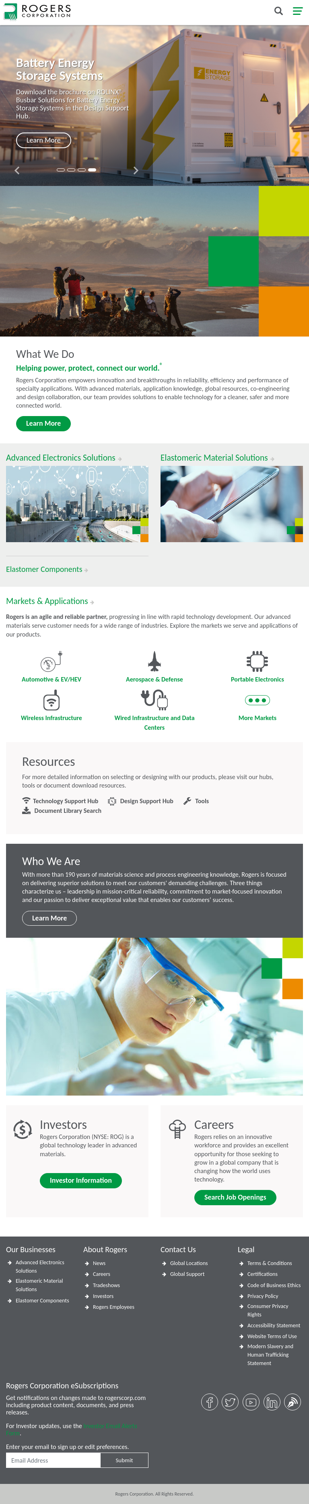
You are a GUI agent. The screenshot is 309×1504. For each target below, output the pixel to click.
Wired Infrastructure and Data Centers (154, 710)
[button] (61, 169)
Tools (196, 801)
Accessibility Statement (273, 1325)
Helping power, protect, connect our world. (89, 368)
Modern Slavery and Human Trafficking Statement (270, 1355)
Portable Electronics (257, 667)
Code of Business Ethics (274, 1285)
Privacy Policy (262, 1296)
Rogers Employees (113, 1307)
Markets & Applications (50, 601)
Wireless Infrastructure (51, 706)
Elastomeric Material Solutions (39, 1285)
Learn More (43, 423)
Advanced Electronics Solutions (40, 1266)
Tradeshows (106, 1285)
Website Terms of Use (272, 1336)
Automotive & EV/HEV (51, 667)
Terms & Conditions (269, 1263)
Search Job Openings (235, 1197)
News (99, 1263)
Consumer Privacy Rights (267, 1310)
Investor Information (81, 1180)
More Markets (257, 706)
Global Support (187, 1274)
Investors (103, 1296)
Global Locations (189, 1263)
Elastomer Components (42, 1300)
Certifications (262, 1274)
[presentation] (17, 170)
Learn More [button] (44, 140)
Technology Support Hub (60, 801)
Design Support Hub (140, 801)
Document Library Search (61, 811)
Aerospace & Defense (154, 667)
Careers (101, 1274)
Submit (124, 1460)
